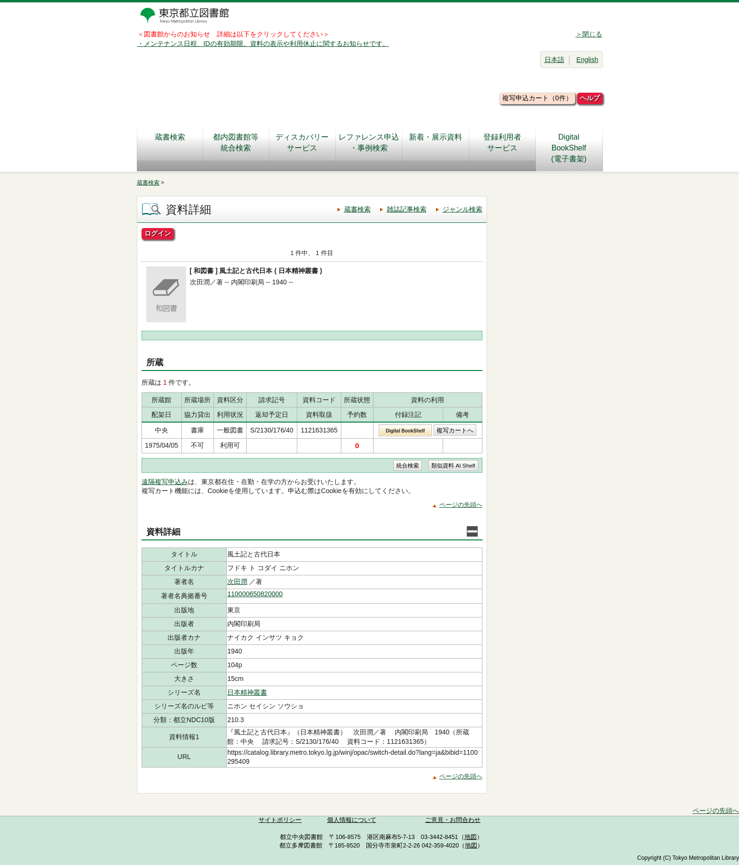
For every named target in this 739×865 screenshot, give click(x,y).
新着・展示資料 (435, 142)
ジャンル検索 (462, 209)
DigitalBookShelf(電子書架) (569, 148)
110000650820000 (255, 594)
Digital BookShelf (405, 430)
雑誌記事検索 (407, 209)
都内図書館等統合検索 (235, 142)
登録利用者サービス (502, 142)
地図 (470, 837)
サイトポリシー (280, 820)
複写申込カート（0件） (537, 98)
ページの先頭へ (460, 504)
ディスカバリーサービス (302, 142)
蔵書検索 (170, 142)
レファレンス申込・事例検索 (368, 142)
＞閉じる (589, 34)
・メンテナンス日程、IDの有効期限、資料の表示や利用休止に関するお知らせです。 (263, 43)
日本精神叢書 (247, 692)
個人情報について (351, 820)
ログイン (157, 233)
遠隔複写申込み (165, 481)
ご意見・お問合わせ (453, 820)
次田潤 (237, 581)
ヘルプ (590, 98)
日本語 (554, 59)
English (587, 59)
